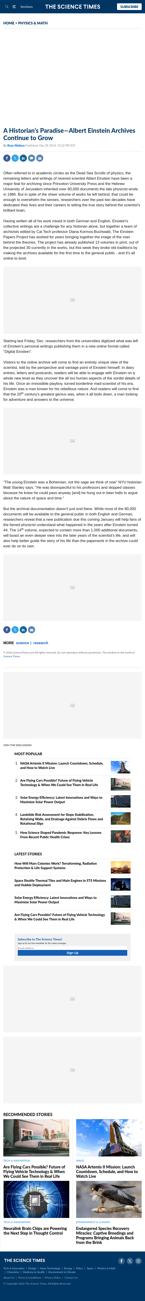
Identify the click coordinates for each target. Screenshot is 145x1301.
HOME (8, 23)
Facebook (6, 158)
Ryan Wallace (16, 145)
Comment (31, 158)
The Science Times (72, 7)
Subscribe (129, 7)
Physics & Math (106, 1268)
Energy (68, 1268)
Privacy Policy (53, 1277)
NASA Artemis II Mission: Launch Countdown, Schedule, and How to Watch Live (107, 1171)
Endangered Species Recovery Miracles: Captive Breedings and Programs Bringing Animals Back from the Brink (105, 1235)
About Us (8, 1277)
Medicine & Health (34, 1272)
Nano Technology (50, 1268)
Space (90, 1268)
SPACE (80, 1160)
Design (32, 1268)
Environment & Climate (61, 1272)
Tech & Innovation (13, 1268)
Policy (79, 1268)
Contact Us (71, 1277)
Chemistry (13, 1272)
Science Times (11, 656)
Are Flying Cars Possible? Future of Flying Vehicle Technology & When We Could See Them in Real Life (34, 1171)
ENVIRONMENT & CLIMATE (93, 1222)
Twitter (15, 158)
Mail (39, 158)
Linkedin (23, 158)
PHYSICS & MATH (33, 23)
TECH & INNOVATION (16, 1160)
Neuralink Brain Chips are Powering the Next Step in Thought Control (35, 1230)
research (40, 643)
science (22, 643)
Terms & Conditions (29, 1277)
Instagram (138, 1261)
